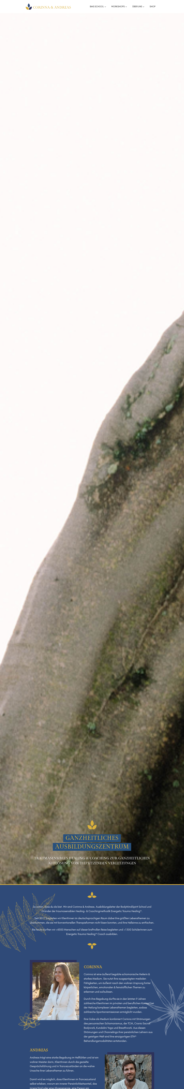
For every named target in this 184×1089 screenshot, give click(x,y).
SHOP (152, 6)
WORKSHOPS (118, 6)
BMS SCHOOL (97, 6)
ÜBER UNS (137, 6)
